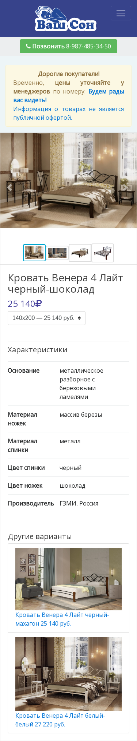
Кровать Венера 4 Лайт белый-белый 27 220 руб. (68, 682)
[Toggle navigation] (121, 13)
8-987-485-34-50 (68, 46)
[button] (10, 187)
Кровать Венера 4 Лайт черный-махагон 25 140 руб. (68, 587)
